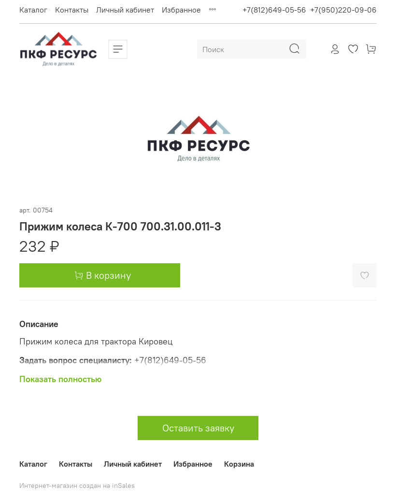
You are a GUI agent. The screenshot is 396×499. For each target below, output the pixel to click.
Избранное (181, 9)
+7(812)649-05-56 (274, 9)
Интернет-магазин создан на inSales (77, 485)
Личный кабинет (125, 9)
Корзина (239, 464)
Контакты (71, 9)
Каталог (33, 9)
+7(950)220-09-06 (343, 9)
